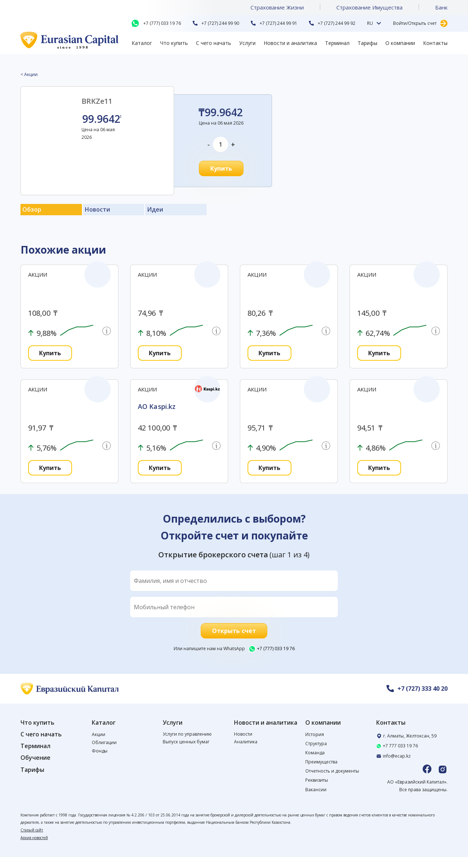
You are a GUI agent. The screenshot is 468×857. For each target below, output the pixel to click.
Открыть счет (234, 631)
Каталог (142, 42)
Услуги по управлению (187, 734)
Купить (221, 168)
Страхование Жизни (277, 7)
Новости (243, 734)
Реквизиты (316, 780)
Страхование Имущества (369, 7)
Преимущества (321, 762)
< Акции (29, 74)
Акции (98, 734)
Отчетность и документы (332, 771)
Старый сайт (31, 830)
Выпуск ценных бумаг (186, 742)
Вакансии (316, 789)
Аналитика (245, 742)
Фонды (99, 751)
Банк (441, 7)
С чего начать (213, 42)
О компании (400, 42)
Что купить (174, 42)
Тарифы (367, 42)
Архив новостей (34, 837)
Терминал (337, 42)
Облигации (104, 742)
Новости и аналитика (290, 42)
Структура (316, 743)
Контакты (435, 42)
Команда (315, 753)
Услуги (247, 42)
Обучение (35, 758)
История (314, 734)
